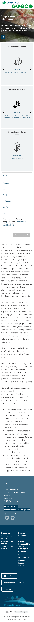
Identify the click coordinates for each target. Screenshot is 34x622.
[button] (3, 68)
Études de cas (23, 557)
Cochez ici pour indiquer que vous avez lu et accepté (15, 222)
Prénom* (6, 183)
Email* (5, 195)
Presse (21, 563)
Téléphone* (7, 201)
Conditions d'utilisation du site (16, 619)
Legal (27, 617)
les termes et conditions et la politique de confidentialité (14, 223)
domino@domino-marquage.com (17, 509)
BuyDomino (9, 576)
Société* (6, 207)
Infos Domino (23, 566)
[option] (17, 68)
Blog (20, 554)
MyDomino (7, 589)
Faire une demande (22, 235)
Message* (6, 175)
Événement (23, 560)
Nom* (5, 189)
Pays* (5, 213)
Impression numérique (23, 534)
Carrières (22, 551)
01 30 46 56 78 (11, 506)
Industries (5, 533)
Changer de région (21, 612)
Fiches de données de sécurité (14, 583)
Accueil (21, 541)
